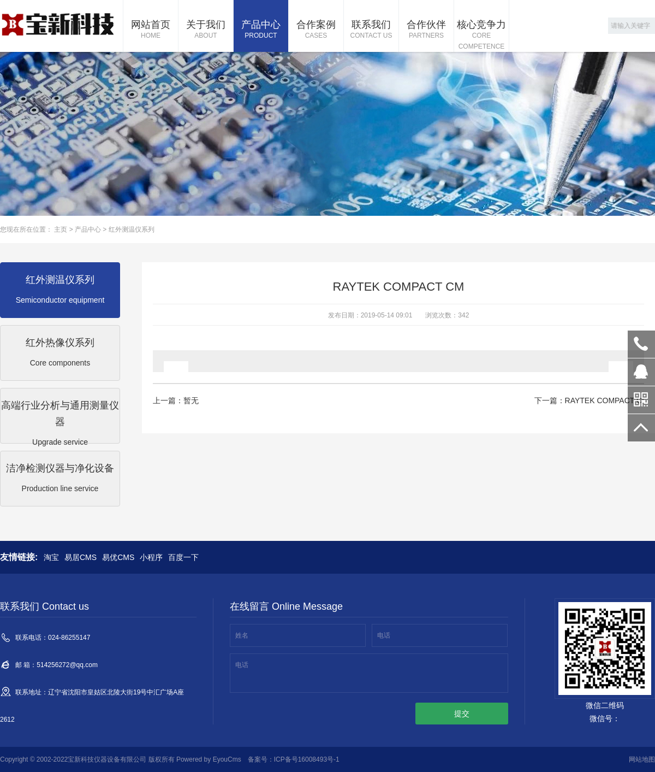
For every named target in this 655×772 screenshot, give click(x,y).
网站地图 (642, 759)
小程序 (151, 557)
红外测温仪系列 (131, 229)
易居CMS (80, 557)
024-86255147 (641, 344)
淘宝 (51, 557)
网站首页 (150, 30)
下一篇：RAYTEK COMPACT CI (589, 400)
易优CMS (118, 557)
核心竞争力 (481, 35)
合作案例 (316, 30)
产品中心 (261, 30)
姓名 (241, 635)
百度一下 (183, 557)
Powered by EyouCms (208, 759)
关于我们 (205, 30)
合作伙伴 (426, 30)
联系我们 (371, 30)
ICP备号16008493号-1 (307, 759)
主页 (60, 229)
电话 (383, 635)
